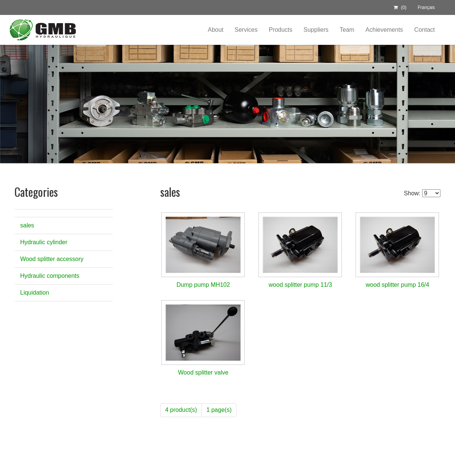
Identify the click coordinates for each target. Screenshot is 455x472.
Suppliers (316, 30)
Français (426, 7)
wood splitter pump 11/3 (300, 285)
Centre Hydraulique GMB (42, 30)
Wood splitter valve (203, 372)
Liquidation (34, 292)
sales (27, 225)
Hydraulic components (49, 276)
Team (347, 30)
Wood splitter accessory (52, 259)
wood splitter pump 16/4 (397, 285)
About (215, 30)
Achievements (384, 30)
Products (280, 30)
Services (246, 30)
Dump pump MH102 (203, 285)
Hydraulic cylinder (43, 242)
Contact (424, 30)
